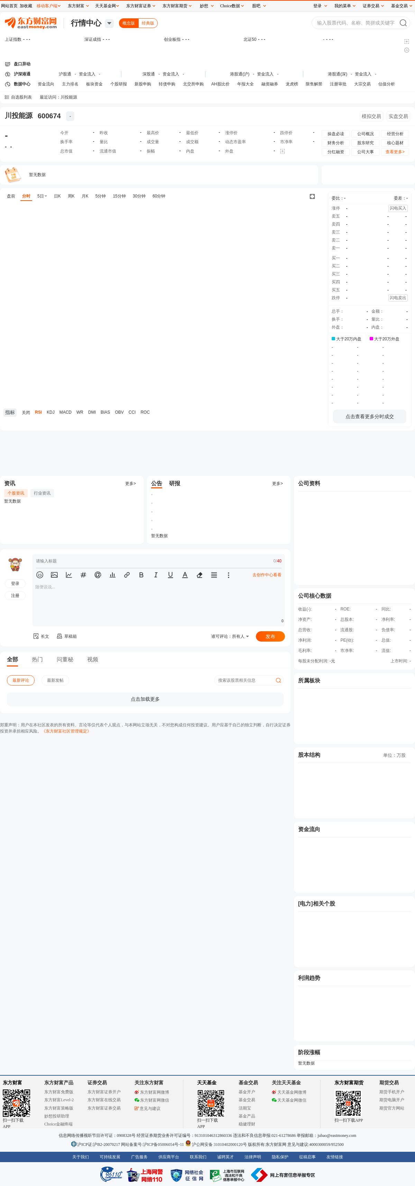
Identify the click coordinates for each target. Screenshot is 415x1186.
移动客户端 (47, 5)
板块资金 (94, 84)
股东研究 (365, 142)
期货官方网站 (391, 1108)
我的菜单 (342, 5)
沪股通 (65, 74)
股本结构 (309, 755)
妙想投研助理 (56, 1116)
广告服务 (139, 1157)
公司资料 (309, 483)
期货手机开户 (391, 1092)
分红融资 (336, 151)
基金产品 (247, 1116)
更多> (130, 483)
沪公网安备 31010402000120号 (216, 1144)
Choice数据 (230, 5)
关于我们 (80, 1157)
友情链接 (334, 1157)
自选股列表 (21, 97)
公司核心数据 (314, 596)
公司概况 (365, 133)
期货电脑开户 (391, 1099)
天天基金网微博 (289, 1092)
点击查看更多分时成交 (369, 416)
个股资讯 (16, 493)
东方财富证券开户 (104, 1092)
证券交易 (371, 5)
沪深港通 (22, 74)
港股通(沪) (239, 74)
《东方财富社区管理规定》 (66, 731)
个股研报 (118, 84)
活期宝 (245, 1108)
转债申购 (167, 84)
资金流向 (46, 84)
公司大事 (365, 151)
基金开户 (247, 1092)
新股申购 (143, 84)
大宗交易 (362, 84)
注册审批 (338, 84)
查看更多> (395, 151)
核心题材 (395, 142)
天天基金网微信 (289, 1100)
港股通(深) (337, 74)
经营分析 (395, 133)
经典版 (148, 23)
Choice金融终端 (58, 1124)
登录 (317, 5)
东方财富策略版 (58, 1108)
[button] (40, 575)
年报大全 (245, 84)
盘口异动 (22, 64)
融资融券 (269, 84)
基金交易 (247, 1099)
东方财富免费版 (58, 1092)
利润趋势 (309, 978)
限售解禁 (314, 84)
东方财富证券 (138, 5)
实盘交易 (398, 116)
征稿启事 (307, 1157)
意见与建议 (147, 1108)
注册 (15, 595)
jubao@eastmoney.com (336, 1135)
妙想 (204, 5)
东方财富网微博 (152, 1092)
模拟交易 (371, 116)
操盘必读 (336, 133)
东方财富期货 (348, 1082)
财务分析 (336, 142)
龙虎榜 (292, 84)
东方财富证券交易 (104, 1108)
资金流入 (87, 74)
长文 (41, 636)
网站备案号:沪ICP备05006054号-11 (153, 1144)
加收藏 (26, 5)
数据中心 (22, 84)
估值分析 (386, 84)
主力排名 (70, 84)
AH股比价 (220, 84)
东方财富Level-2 (59, 1099)
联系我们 (198, 1157)
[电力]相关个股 (316, 904)
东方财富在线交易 (104, 1099)
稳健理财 (247, 1124)
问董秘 (65, 659)
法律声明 (253, 1157)
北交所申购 (193, 84)
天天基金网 (105, 5)
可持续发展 (110, 1157)
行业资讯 (42, 493)
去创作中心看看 (267, 574)
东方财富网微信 (152, 1100)
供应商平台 (168, 1157)
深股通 (148, 74)
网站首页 (9, 5)
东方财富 (12, 1082)
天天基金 (206, 1082)
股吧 (256, 5)
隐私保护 (280, 1157)
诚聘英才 (225, 1157)
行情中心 (86, 23)
